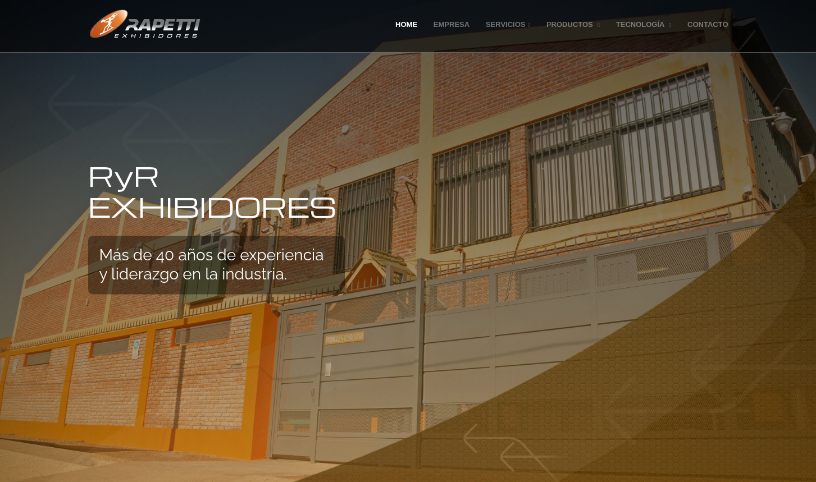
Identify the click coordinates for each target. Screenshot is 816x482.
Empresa (451, 24)
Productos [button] (573, 24)
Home (406, 24)
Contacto (707, 24)
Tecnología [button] (643, 24)
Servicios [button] (508, 24)
